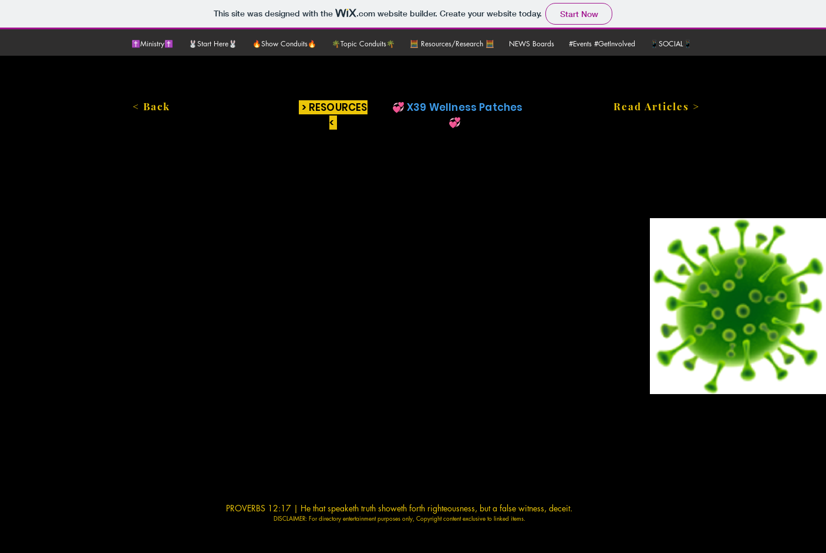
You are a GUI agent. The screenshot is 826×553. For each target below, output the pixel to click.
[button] (215, 44)
